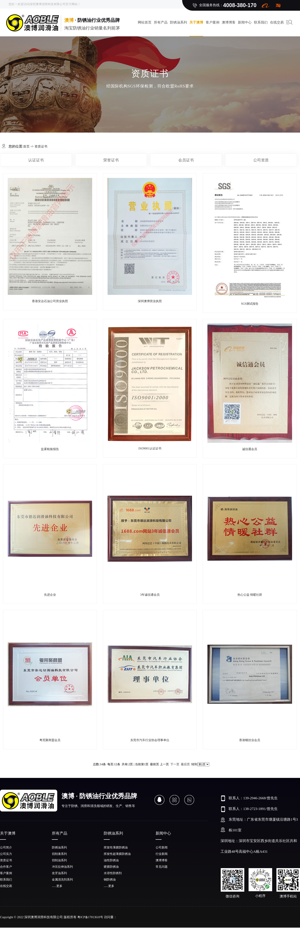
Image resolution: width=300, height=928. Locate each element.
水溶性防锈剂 (113, 873)
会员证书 (186, 160)
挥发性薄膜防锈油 (116, 847)
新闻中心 (245, 22)
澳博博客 (229, 22)
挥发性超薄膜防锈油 (117, 854)
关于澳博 (196, 22)
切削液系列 (59, 854)
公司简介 (6, 847)
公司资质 (261, 160)
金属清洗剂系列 (62, 879)
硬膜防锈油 (111, 866)
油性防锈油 (111, 860)
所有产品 (161, 22)
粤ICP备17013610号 (90, 917)
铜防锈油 (110, 879)
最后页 (185, 764)
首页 (26, 146)
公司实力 (6, 854)
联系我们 (261, 22)
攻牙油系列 (59, 873)
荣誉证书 (111, 160)
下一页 (174, 764)
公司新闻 (162, 847)
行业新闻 (162, 854)
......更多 (57, 886)
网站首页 (145, 22)
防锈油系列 (178, 22)
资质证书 (40, 146)
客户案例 (212, 22)
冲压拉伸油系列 (62, 866)
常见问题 (162, 866)
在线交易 (6, 886)
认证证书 (36, 160)
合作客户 (6, 866)
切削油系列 (59, 860)
